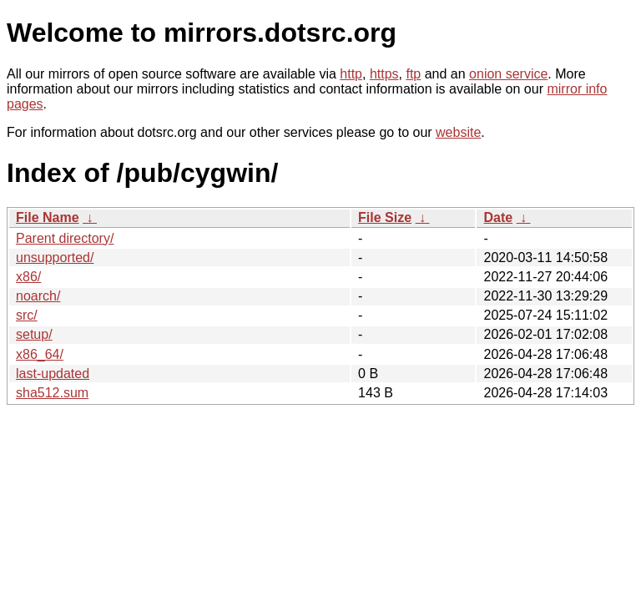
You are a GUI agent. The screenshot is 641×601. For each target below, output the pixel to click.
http (351, 74)
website (458, 132)
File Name (47, 217)
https (384, 74)
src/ (27, 315)
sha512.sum (52, 393)
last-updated (52, 373)
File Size (384, 217)
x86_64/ (39, 354)
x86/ (28, 277)
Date (497, 217)
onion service (508, 74)
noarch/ (38, 296)
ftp (413, 74)
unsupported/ (54, 257)
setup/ (34, 334)
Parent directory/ (65, 238)
